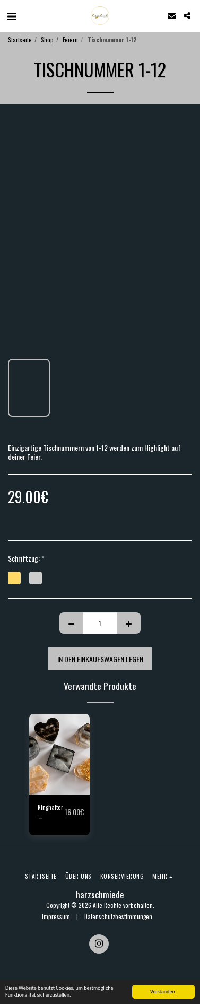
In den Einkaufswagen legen (100, 659)
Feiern (70, 40)
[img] (59, 754)
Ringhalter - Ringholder (51, 812)
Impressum (56, 916)
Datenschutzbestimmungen (118, 916)
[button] (12, 15)
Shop (47, 40)
